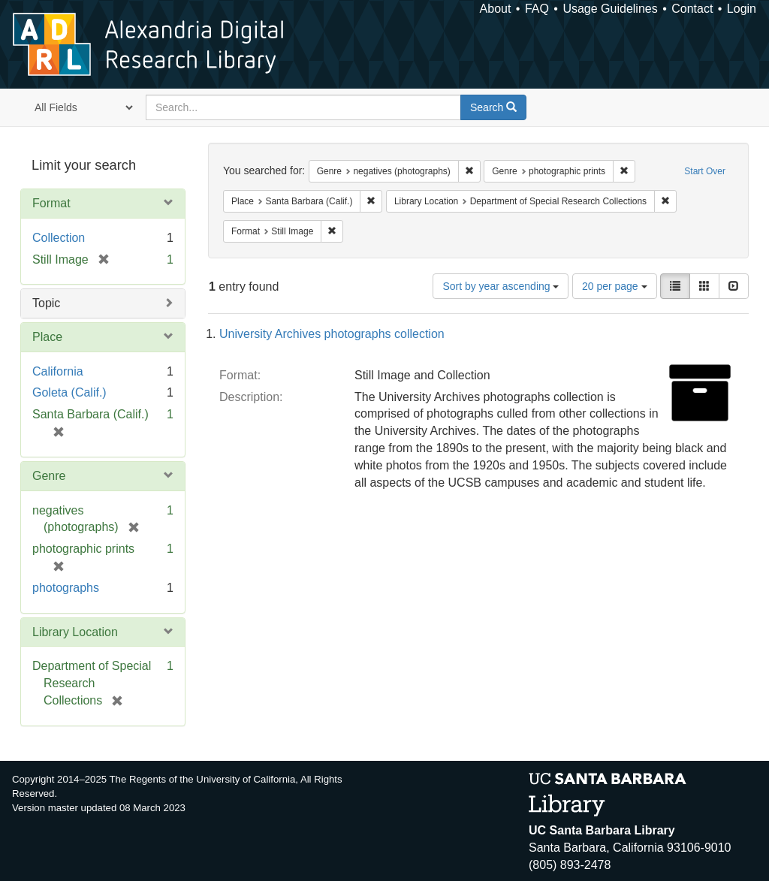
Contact (692, 8)
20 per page (614, 286)
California (57, 371)
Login (741, 8)
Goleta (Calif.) (69, 392)
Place (47, 336)
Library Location (75, 632)
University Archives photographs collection (332, 333)
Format (51, 203)
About (495, 8)
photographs (65, 587)
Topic (46, 303)
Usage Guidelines (609, 8)
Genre (48, 475)
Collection (58, 237)
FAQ (537, 8)
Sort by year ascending (500, 286)
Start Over (704, 171)
